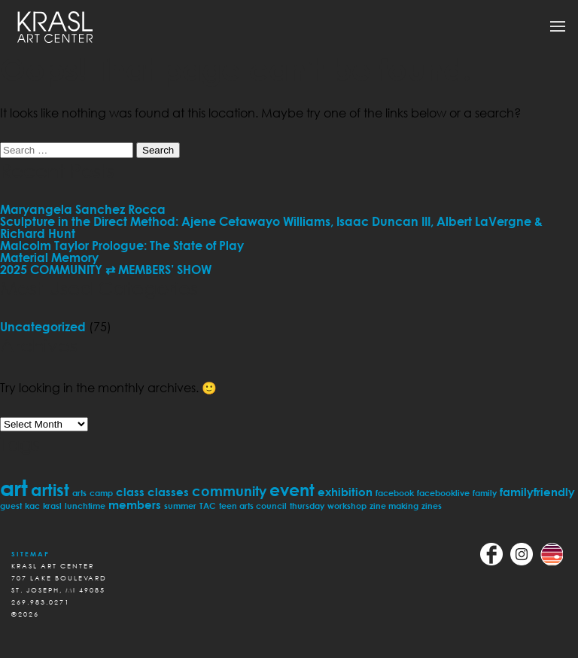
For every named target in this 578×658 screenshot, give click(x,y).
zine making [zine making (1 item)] (394, 505)
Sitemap (30, 554)
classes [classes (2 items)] (168, 491)
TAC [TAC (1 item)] (207, 505)
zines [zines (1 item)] (431, 505)
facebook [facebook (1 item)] (395, 493)
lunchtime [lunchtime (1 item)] (85, 505)
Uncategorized (43, 326)
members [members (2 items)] (134, 504)
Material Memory (49, 257)
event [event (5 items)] (292, 490)
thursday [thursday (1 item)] (307, 505)
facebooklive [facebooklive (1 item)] (443, 493)
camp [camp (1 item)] (101, 493)
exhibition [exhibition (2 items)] (345, 491)
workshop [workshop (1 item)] (347, 505)
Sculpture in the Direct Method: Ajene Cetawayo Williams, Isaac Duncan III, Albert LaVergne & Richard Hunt (271, 227)
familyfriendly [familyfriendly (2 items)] (537, 491)
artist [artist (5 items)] (50, 490)
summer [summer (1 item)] (180, 505)
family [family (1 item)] (485, 493)
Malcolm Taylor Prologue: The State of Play (122, 245)
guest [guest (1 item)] (11, 505)
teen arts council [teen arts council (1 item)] (253, 505)
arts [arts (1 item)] (79, 493)
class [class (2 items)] (130, 491)
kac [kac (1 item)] (32, 505)
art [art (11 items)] (14, 487)
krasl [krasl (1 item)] (52, 505)
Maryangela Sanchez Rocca (83, 209)
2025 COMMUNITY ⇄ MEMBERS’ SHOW (105, 269)
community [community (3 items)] (229, 491)
